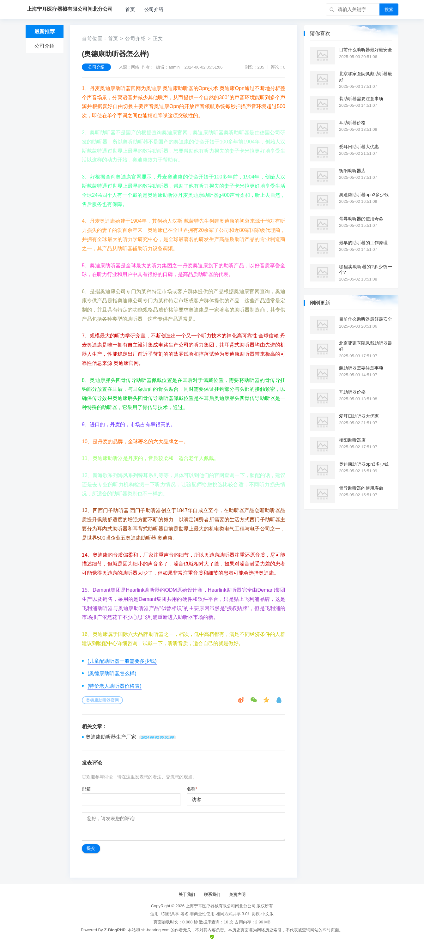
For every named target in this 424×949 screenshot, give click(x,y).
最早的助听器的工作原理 (363, 242)
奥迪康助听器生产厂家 (111, 737)
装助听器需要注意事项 (361, 98)
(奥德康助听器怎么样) (112, 673)
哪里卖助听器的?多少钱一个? (365, 269)
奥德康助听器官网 (102, 700)
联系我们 (212, 894)
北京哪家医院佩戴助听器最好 (365, 76)
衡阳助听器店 (352, 170)
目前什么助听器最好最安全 (365, 49)
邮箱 (86, 788)
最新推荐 (44, 31)
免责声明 (237, 894)
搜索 (389, 9)
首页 (130, 9)
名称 (192, 788)
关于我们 (187, 894)
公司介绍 (153, 9)
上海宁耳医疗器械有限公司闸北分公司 (221, 906)
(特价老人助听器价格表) (115, 686)
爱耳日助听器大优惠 (359, 146)
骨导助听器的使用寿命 (361, 218)
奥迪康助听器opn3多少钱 (364, 194)
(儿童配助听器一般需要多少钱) (122, 661)
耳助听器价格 (352, 122)
